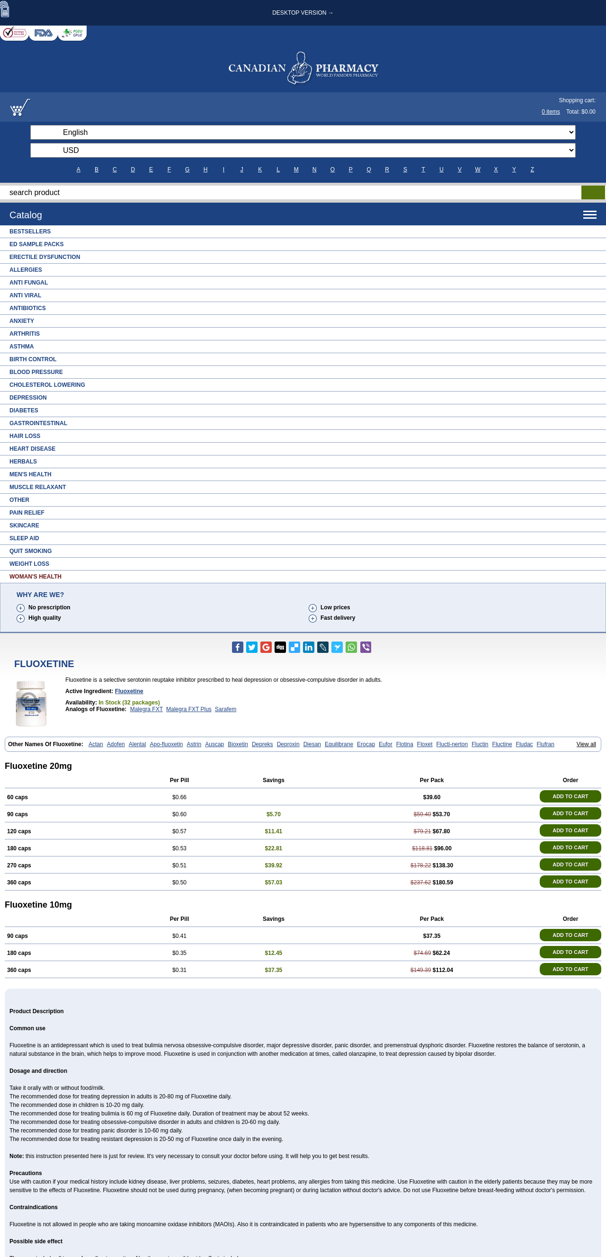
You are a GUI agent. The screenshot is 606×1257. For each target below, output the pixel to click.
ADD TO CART (570, 796)
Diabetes (23, 410)
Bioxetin (238, 744)
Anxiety (21, 321)
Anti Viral (25, 295)
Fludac (524, 744)
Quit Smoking (30, 551)
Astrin (194, 744)
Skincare (24, 525)
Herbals (23, 461)
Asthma (21, 346)
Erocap (366, 744)
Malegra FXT (146, 709)
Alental (137, 744)
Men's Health (30, 474)
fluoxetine (129, 691)
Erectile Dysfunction (44, 257)
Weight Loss (29, 564)
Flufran (545, 744)
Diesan (312, 744)
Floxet (425, 744)
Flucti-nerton (452, 744)
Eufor (385, 744)
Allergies (25, 270)
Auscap (214, 744)
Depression (28, 397)
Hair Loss (24, 436)
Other (19, 500)
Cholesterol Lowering (47, 385)
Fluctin (480, 744)
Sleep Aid (24, 538)
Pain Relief (27, 512)
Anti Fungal (28, 282)
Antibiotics (27, 308)
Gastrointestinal (38, 423)
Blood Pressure (36, 372)
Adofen (116, 744)
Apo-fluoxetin (166, 744)
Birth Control (32, 359)
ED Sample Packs (36, 244)
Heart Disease (32, 449)
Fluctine (502, 744)
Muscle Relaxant (37, 487)
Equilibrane (339, 744)
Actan (96, 744)
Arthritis (24, 333)
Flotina (404, 744)
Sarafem (225, 709)
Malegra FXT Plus (189, 709)
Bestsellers (30, 231)
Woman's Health (35, 576)
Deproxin (288, 744)
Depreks (262, 744)
